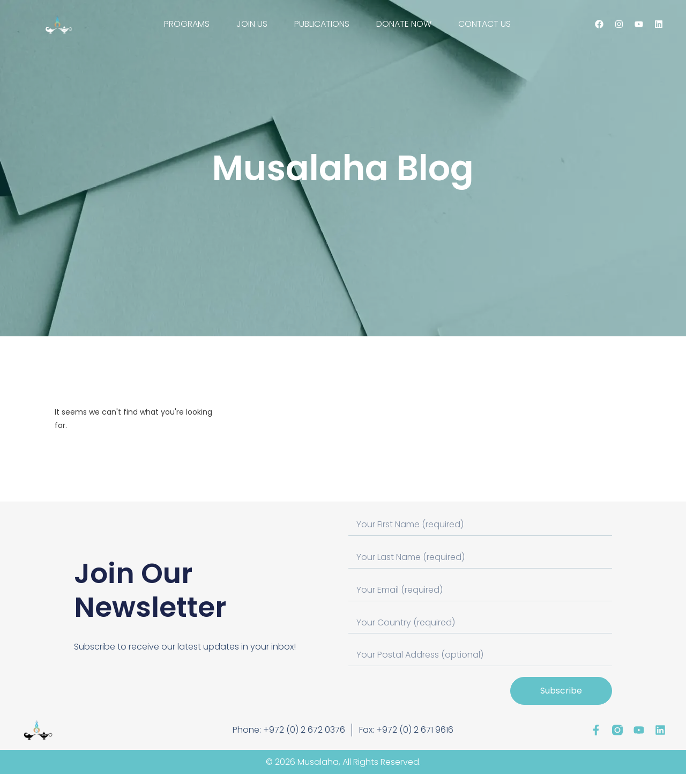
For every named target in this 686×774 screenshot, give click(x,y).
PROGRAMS (187, 24)
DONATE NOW (403, 24)
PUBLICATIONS (321, 24)
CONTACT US (484, 24)
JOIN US (251, 24)
